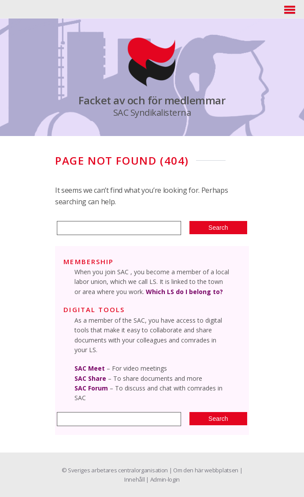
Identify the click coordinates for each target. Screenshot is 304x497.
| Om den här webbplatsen (204, 470)
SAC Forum (91, 388)
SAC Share (90, 378)
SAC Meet (89, 368)
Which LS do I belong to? (184, 291)
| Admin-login (163, 479)
